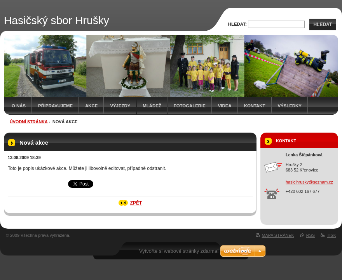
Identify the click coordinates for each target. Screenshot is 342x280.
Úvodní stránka (29, 121)
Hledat (322, 24)
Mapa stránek (278, 235)
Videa (225, 105)
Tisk (331, 235)
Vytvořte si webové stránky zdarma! (179, 251)
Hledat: (237, 24)
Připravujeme (55, 105)
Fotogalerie (190, 105)
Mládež (152, 105)
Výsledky (290, 105)
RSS (310, 235)
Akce (91, 105)
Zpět (136, 203)
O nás (19, 105)
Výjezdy (120, 105)
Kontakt (254, 105)
